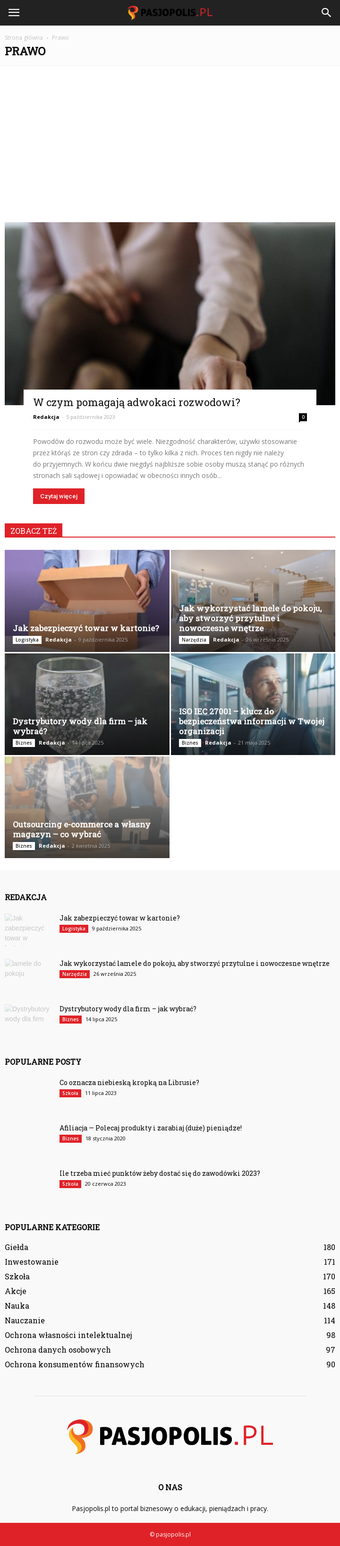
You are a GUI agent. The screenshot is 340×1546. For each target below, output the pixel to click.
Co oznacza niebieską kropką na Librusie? (129, 1082)
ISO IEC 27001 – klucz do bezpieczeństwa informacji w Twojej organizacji (251, 721)
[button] (327, 13)
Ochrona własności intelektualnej (68, 1335)
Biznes (24, 742)
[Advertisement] (170, 139)
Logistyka (27, 639)
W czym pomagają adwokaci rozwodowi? (136, 402)
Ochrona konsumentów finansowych (74, 1364)
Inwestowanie (32, 1262)
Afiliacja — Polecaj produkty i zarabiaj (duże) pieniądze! (151, 1127)
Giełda (16, 1247)
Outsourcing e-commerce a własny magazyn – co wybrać (82, 829)
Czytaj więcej (58, 496)
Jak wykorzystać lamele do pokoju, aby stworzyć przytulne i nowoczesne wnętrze (250, 618)
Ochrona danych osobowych (58, 1350)
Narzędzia (194, 639)
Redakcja (46, 416)
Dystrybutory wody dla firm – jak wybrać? (80, 726)
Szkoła (70, 1093)
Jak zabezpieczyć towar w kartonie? (86, 628)
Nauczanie (25, 1320)
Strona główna (24, 38)
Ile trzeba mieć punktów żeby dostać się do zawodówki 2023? (160, 1173)
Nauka (17, 1306)
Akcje (15, 1291)
